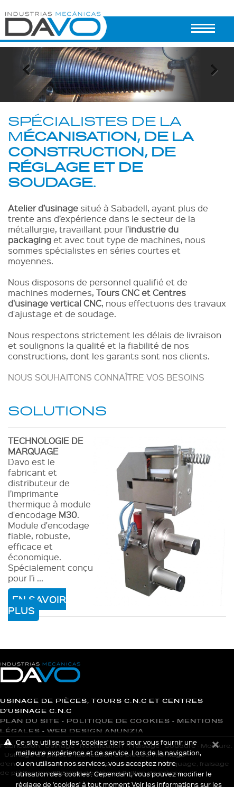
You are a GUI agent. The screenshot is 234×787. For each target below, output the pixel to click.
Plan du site (30, 721)
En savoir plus (37, 604)
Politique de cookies (118, 721)
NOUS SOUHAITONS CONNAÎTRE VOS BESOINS (106, 377)
